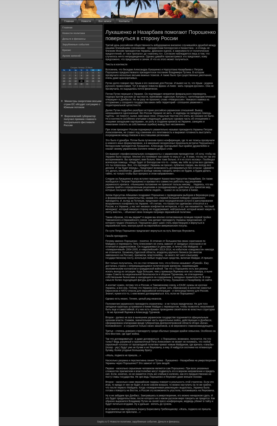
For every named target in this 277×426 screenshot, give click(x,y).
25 (93, 81)
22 (76, 81)
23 (81, 81)
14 (70, 78)
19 (99, 78)
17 (87, 78)
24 (87, 81)
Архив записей (71, 55)
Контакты (124, 21)
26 (99, 81)
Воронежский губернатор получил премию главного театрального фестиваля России (80, 121)
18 (93, 78)
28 (70, 84)
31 (87, 84)
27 (64, 84)
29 (76, 84)
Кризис (66, 50)
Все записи (105, 21)
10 (87, 76)
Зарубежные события (75, 44)
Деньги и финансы (74, 38)
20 (64, 81)
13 (64, 78)
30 (81, 84)
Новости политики (73, 33)
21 (70, 81)
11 (93, 76)
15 (76, 78)
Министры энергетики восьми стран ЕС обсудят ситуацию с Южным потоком (82, 104)
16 (81, 78)
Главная (69, 21)
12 (99, 76)
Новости (86, 21)
